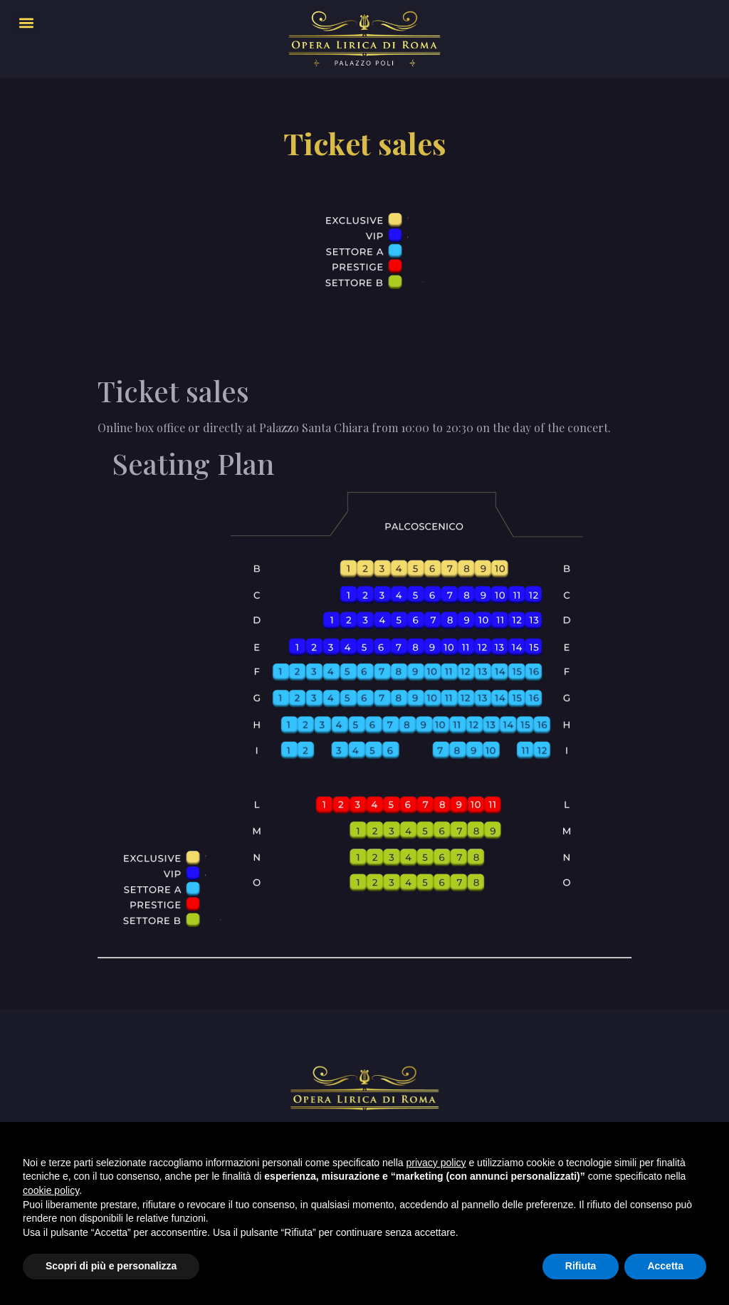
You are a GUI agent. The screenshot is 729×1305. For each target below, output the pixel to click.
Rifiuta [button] (581, 1266)
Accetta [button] (665, 1266)
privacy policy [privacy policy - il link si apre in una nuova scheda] (436, 1162)
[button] (26, 22)
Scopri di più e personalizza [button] (111, 1266)
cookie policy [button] (51, 1190)
